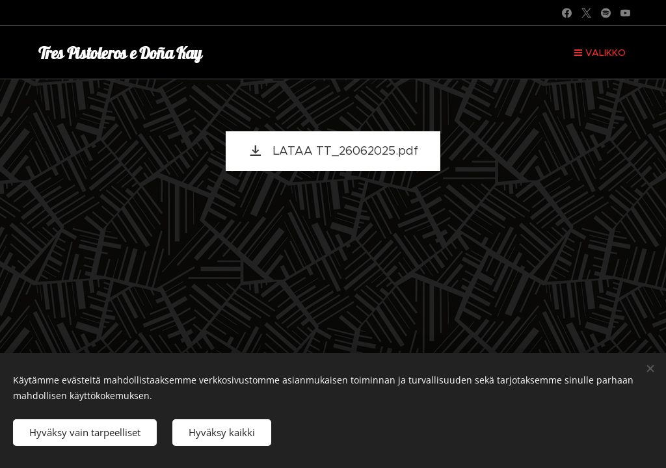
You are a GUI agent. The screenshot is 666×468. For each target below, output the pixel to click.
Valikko (600, 52)
